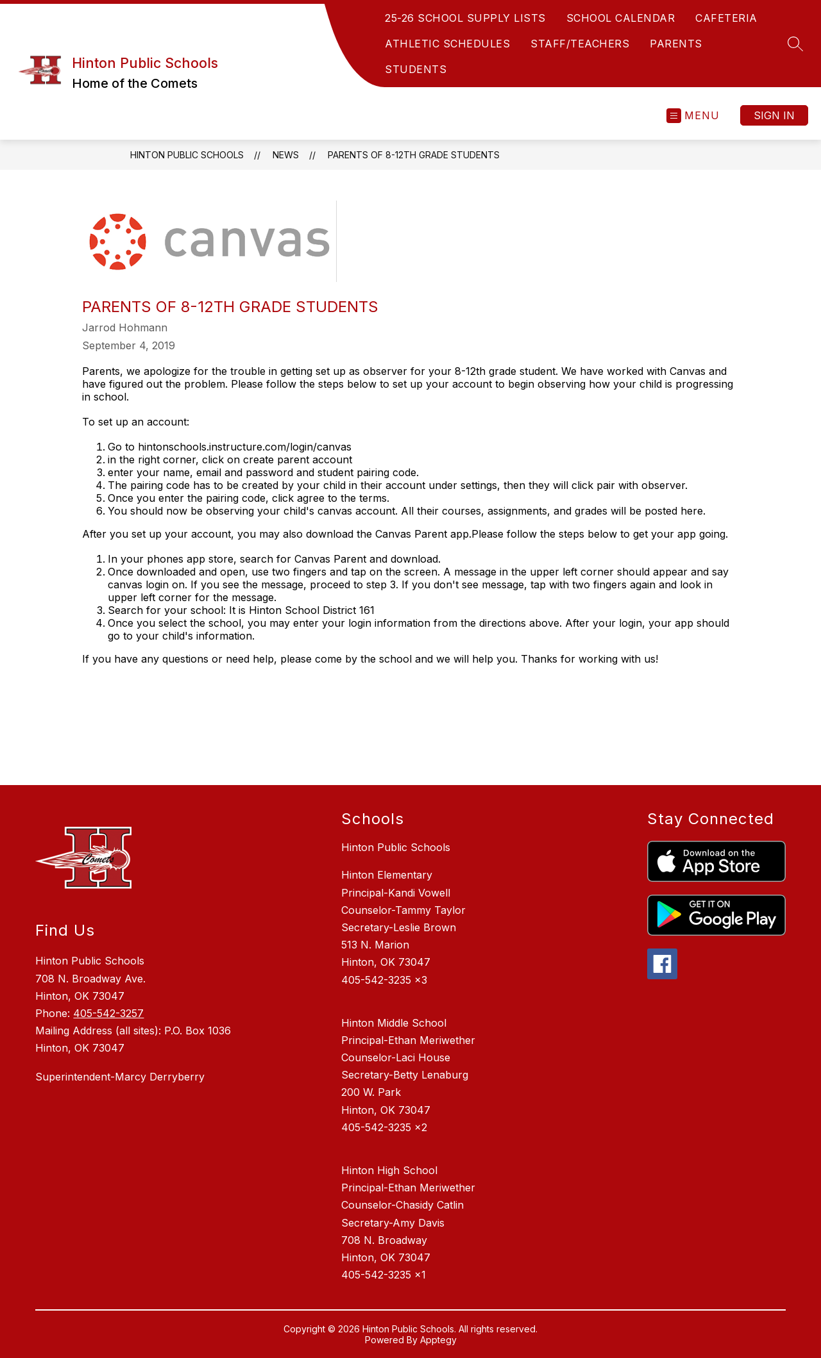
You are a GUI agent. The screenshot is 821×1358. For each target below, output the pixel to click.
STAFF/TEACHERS (579, 43)
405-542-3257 (108, 1013)
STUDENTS (415, 69)
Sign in (774, 115)
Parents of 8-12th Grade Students (414, 154)
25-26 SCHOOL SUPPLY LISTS (465, 18)
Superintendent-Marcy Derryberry (120, 1076)
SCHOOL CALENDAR (620, 18)
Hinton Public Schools (187, 154)
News (286, 154)
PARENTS (676, 43)
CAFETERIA (726, 18)
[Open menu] (693, 116)
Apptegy (438, 1339)
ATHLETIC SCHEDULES (447, 43)
